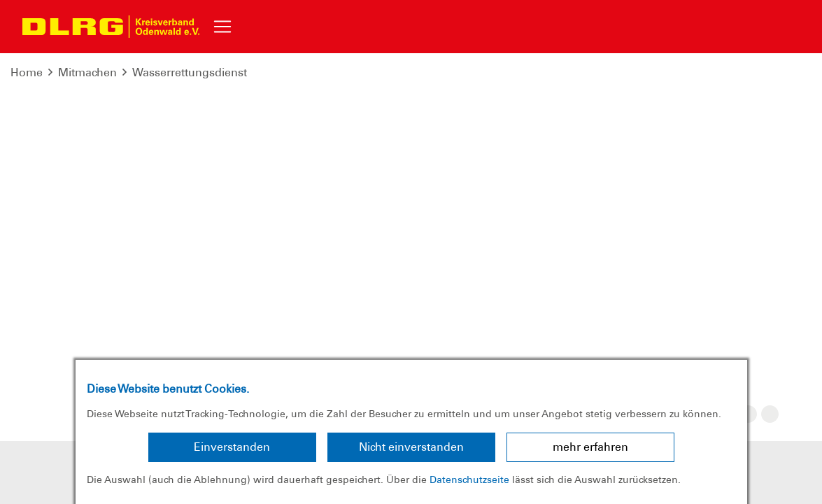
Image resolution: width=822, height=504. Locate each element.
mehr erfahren (590, 447)
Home (26, 72)
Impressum (121, 308)
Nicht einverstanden (411, 447)
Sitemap (260, 308)
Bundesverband (531, 308)
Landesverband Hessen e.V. (657, 308)
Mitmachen (87, 72)
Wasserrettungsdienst (189, 72)
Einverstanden (232, 447)
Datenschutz (194, 308)
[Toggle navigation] (222, 26)
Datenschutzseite (469, 479)
